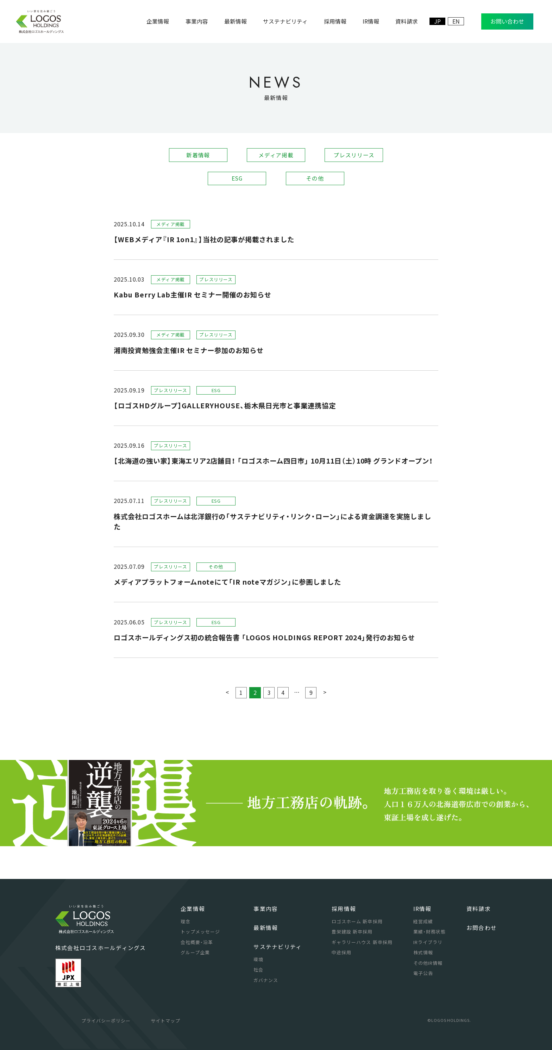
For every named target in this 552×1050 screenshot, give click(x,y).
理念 (185, 921)
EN (456, 21)
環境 (258, 959)
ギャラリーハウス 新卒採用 (362, 942)
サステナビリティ (277, 947)
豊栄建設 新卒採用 (352, 931)
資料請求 (478, 909)
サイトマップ (165, 1020)
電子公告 (423, 973)
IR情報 (422, 909)
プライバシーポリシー (106, 1020)
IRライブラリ (428, 942)
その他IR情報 (428, 963)
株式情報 (423, 952)
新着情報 (198, 155)
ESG (237, 178)
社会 (258, 969)
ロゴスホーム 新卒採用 (357, 921)
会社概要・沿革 (197, 942)
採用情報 (344, 909)
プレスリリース (354, 155)
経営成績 (423, 921)
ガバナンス (265, 980)
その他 (315, 178)
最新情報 (265, 928)
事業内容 (265, 909)
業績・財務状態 (429, 931)
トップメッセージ (200, 931)
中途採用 (341, 952)
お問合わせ (481, 928)
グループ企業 (195, 952)
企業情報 (193, 909)
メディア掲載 (276, 155)
